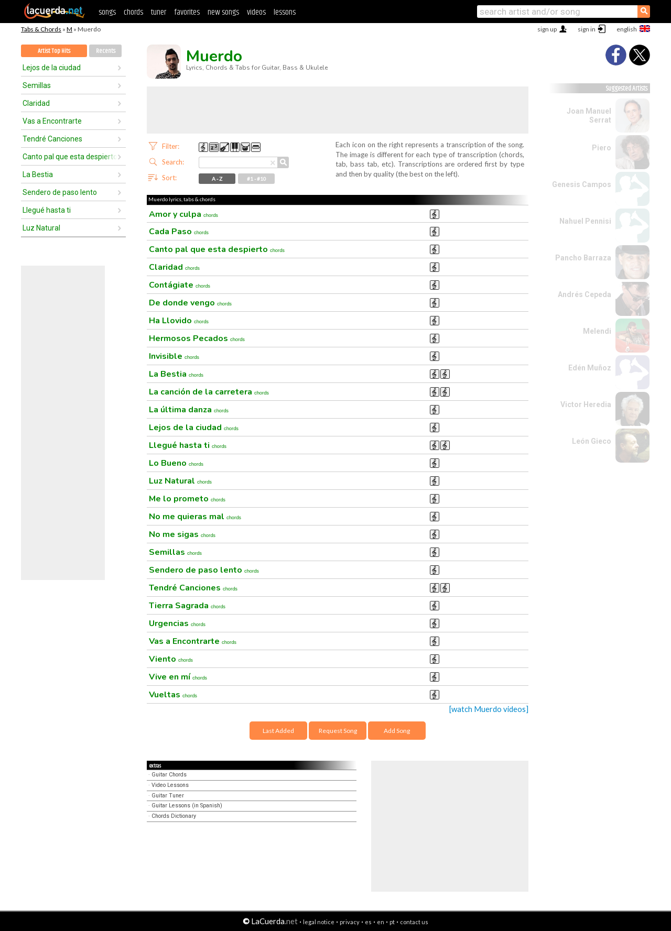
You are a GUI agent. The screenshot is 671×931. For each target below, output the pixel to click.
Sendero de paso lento (60, 192)
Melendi (597, 331)
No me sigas (182, 534)
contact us (414, 921)
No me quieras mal (195, 516)
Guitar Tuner (167, 795)
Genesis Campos (581, 184)
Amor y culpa (183, 214)
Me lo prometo (187, 499)
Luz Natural (41, 228)
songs (107, 12)
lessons (285, 12)
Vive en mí (178, 677)
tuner (158, 12)
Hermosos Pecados (197, 338)
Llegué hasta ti (47, 210)
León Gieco (591, 441)
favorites (187, 12)
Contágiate (179, 285)
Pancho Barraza (583, 258)
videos (256, 12)
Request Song (338, 731)
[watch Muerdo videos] (488, 709)
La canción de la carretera (209, 392)
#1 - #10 (256, 179)
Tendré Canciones (52, 139)
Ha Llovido (179, 320)
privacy (350, 921)
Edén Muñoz (589, 368)
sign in (587, 29)
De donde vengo (190, 303)
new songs (223, 12)
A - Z (217, 179)
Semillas (37, 85)
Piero (601, 148)
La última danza (189, 409)
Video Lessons (170, 785)
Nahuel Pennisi (585, 221)
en (380, 921)
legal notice (318, 921)
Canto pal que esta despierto (70, 156)
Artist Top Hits (54, 51)
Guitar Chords (169, 774)
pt (392, 921)
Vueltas (173, 694)
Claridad (36, 103)
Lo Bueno (176, 463)
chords (133, 12)
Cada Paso (179, 231)
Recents (105, 51)
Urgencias (177, 623)
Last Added (278, 731)
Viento (171, 659)
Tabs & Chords (41, 29)
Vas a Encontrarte (52, 121)
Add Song (397, 731)
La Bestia (38, 174)
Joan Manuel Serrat (589, 115)
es (368, 921)
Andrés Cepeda (584, 294)
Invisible (174, 356)
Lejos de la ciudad (52, 67)
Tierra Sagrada (187, 605)
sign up (547, 29)
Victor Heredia (585, 404)
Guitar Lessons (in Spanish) (186, 805)
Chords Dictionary (173, 816)
